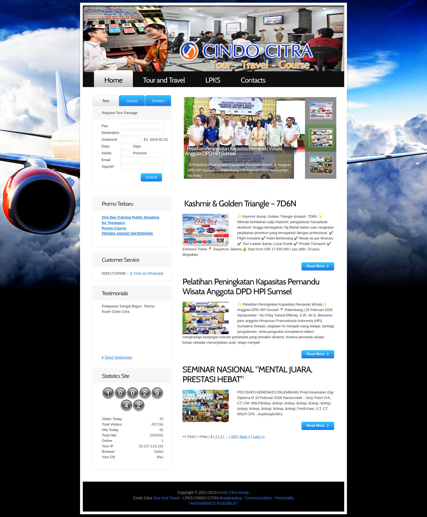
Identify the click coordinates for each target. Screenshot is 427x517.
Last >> (259, 437)
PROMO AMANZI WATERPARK (127, 234)
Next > (245, 437)
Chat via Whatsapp (148, 273)
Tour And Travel (166, 498)
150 (234, 437)
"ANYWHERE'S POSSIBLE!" (213, 503)
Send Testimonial (118, 357)
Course (132, 101)
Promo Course (114, 228)
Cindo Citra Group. (234, 492)
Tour (105, 101)
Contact (158, 101)
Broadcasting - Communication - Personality (256, 498)
